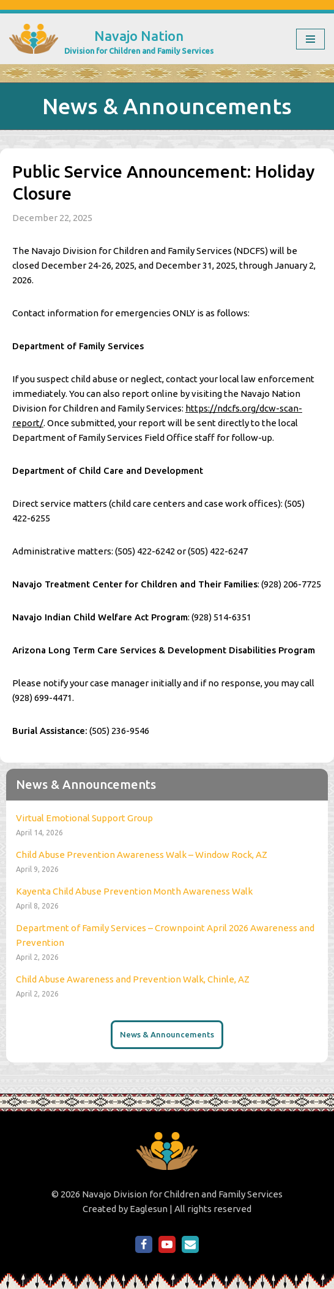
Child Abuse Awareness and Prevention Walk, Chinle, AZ (133, 979)
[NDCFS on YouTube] (167, 1244)
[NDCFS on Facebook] (143, 1244)
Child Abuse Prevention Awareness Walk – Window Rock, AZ (141, 854)
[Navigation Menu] (310, 39)
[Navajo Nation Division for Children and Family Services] (111, 39)
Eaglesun (149, 1209)
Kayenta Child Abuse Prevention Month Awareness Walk (134, 891)
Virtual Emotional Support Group (84, 818)
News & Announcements (167, 1034)
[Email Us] (190, 1244)
